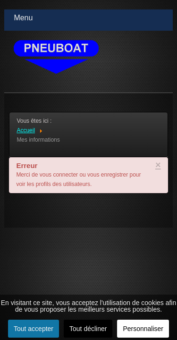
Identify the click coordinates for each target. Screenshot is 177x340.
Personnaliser (143, 328)
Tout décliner (88, 328)
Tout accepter (33, 328)
